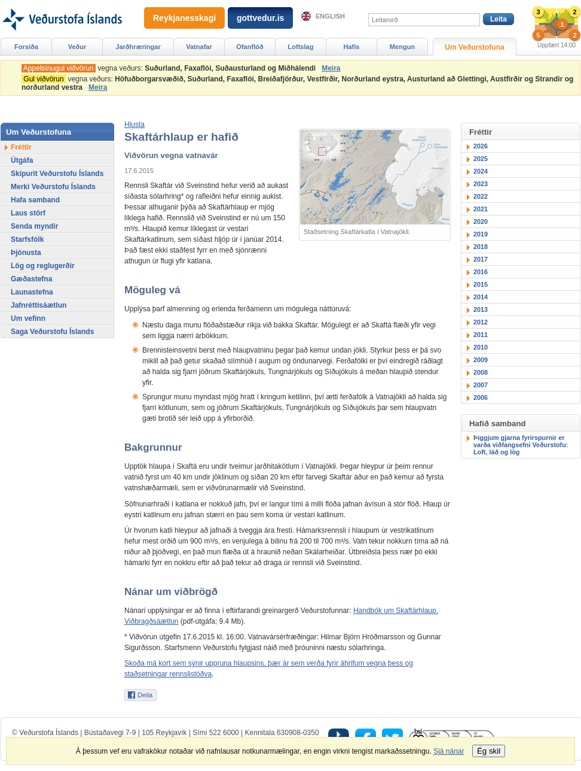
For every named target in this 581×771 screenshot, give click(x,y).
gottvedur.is (260, 18)
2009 (480, 359)
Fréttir (21, 147)
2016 (480, 271)
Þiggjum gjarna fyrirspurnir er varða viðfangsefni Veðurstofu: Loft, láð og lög (520, 445)
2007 (480, 384)
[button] (134, 124)
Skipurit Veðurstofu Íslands (57, 173)
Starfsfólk (27, 239)
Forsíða (26, 46)
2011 (480, 334)
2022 (480, 196)
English (330, 16)
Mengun (402, 46)
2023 (480, 183)
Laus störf (28, 213)
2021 (480, 209)
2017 (480, 259)
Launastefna (32, 292)
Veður (77, 46)
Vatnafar (199, 46)
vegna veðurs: (171, 68)
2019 (480, 234)
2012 (480, 322)
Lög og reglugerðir (43, 266)
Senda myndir (34, 226)
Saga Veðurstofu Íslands (52, 331)
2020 (480, 221)
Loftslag (301, 46)
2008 (480, 372)
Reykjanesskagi (184, 18)
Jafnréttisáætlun (38, 305)
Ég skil (488, 750)
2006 (480, 397)
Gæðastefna (31, 279)
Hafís (352, 46)
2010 (480, 347)
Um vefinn (28, 318)
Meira (331, 68)
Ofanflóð (249, 46)
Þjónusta (26, 252)
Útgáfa (22, 160)
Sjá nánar (448, 751)
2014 (480, 296)
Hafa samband (35, 200)
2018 (480, 246)
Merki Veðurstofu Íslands (53, 187)
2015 (480, 284)
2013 (480, 309)
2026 (480, 146)
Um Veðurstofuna (474, 47)
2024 (480, 171)
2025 (480, 158)
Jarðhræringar (137, 46)
